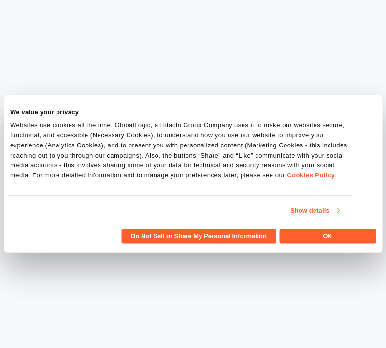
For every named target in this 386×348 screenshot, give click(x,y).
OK (327, 235)
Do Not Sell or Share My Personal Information (199, 235)
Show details (309, 210)
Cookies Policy (311, 175)
